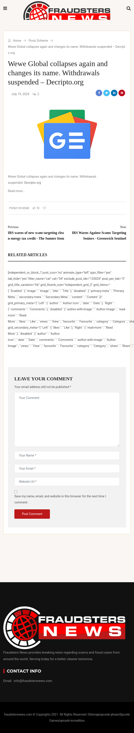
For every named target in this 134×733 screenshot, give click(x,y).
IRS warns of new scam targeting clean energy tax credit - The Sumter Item (36, 232)
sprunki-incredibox (72, 720)
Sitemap (93, 714)
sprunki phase (109, 714)
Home (14, 40)
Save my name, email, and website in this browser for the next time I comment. (60, 499)
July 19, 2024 (20, 94)
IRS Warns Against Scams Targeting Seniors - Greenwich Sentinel (97, 232)
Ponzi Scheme (38, 40)
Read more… (16, 191)
